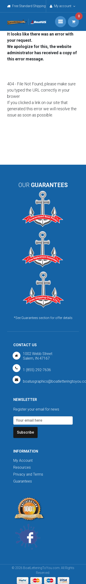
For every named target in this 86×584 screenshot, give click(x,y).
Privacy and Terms (28, 474)
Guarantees (22, 481)
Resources (22, 467)
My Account (23, 460)
